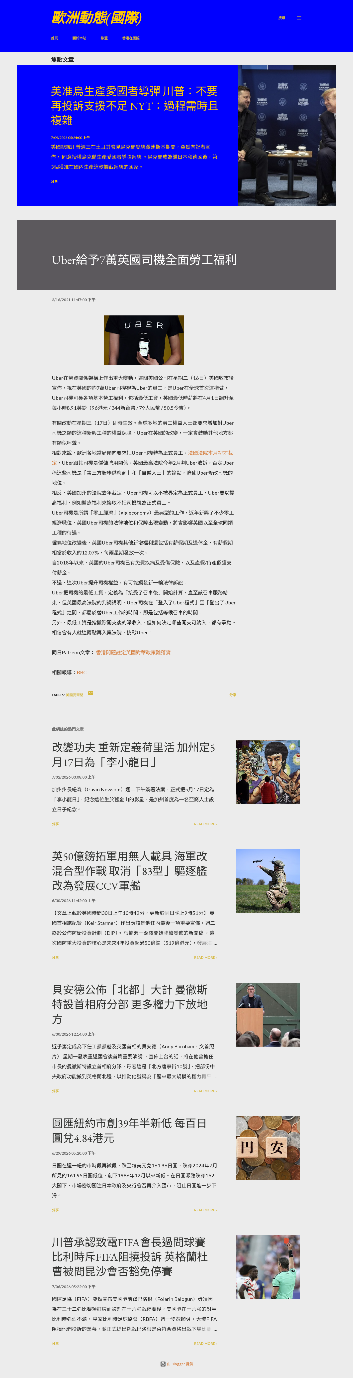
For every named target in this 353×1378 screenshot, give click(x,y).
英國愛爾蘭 (74, 695)
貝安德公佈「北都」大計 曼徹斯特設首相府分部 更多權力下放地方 (130, 1004)
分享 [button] (54, 181)
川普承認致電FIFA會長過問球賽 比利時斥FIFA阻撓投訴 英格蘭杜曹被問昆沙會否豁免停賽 (130, 1257)
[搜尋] (281, 18)
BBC (82, 672)
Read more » (205, 824)
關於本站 (79, 38)
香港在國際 (131, 38)
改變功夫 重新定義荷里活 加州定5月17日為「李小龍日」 (133, 754)
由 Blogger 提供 (176, 1364)
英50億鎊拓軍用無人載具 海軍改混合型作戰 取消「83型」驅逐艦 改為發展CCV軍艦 (129, 871)
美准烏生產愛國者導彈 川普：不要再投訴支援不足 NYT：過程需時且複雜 (135, 106)
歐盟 (104, 38)
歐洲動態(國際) (96, 18)
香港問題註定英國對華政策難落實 (133, 652)
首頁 (54, 38)
